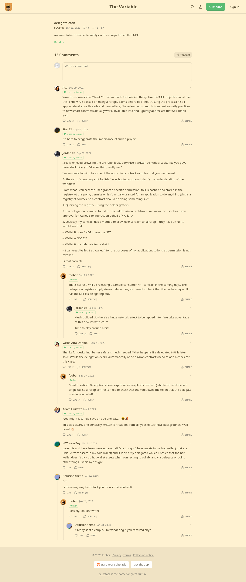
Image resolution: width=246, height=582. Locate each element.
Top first (183, 55)
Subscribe (215, 7)
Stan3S (67, 129)
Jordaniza (69, 153)
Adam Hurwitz (72, 409)
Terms (127, 555)
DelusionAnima (73, 476)
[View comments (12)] (95, 28)
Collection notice (143, 555)
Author (73, 279)
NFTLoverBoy (71, 443)
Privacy (116, 555)
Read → (59, 42)
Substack (105, 574)
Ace (65, 87)
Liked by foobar (72, 92)
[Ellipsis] (190, 87)
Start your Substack (111, 565)
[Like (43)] (86, 28)
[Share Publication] (200, 7)
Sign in (234, 7)
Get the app (141, 564)
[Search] (192, 7)
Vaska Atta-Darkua (75, 343)
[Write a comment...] (127, 72)
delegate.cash (64, 23)
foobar (59, 27)
